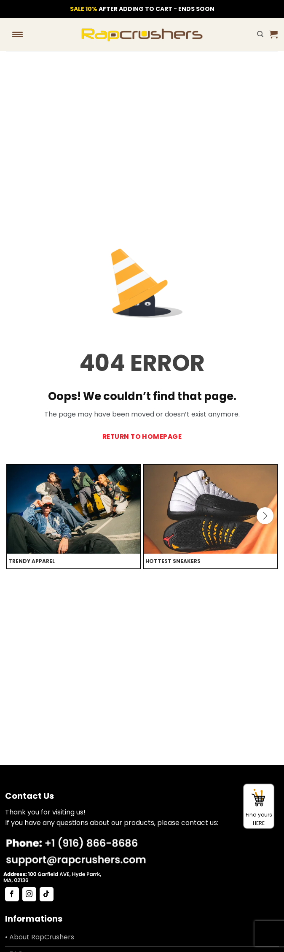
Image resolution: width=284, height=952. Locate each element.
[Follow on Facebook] (12, 894)
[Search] (260, 34)
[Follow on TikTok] (47, 894)
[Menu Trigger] (17, 34)
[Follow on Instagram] (29, 894)
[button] (273, 34)
